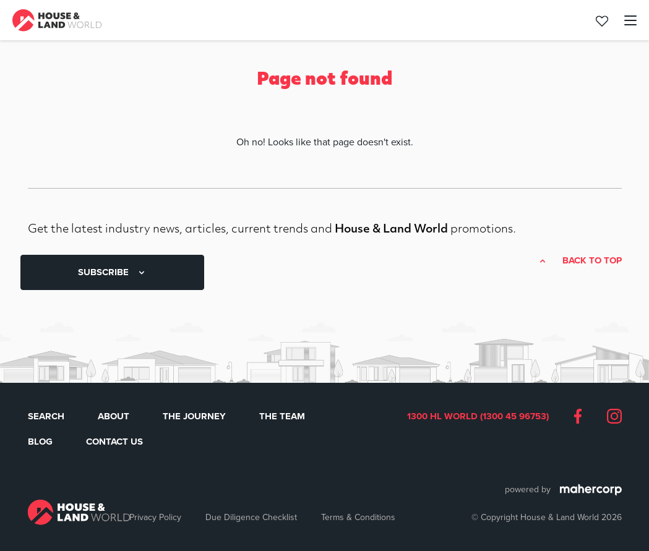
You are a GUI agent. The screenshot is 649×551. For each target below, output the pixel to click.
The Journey (194, 416)
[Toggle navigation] (624, 20)
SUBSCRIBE (112, 272)
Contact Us (114, 441)
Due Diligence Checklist (251, 517)
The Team (282, 416)
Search (46, 416)
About (113, 416)
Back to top (592, 261)
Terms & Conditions (358, 517)
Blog (40, 441)
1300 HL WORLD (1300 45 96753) (478, 417)
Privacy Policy (155, 517)
